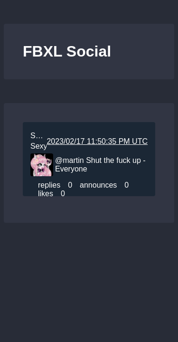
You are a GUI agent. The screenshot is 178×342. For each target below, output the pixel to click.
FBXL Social (67, 51)
